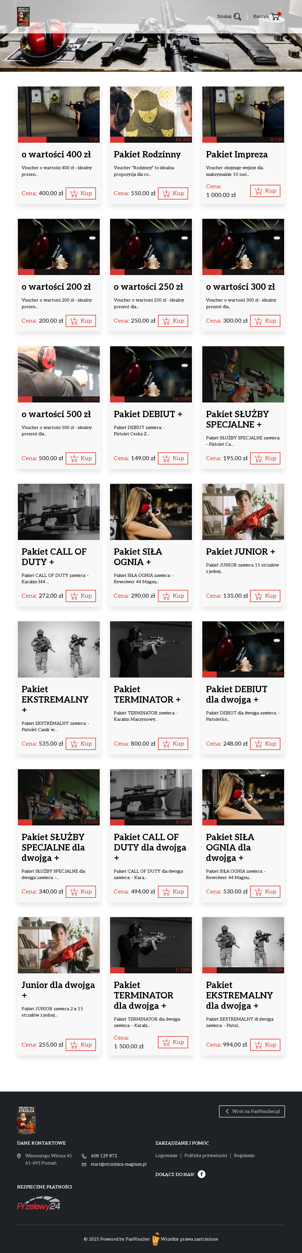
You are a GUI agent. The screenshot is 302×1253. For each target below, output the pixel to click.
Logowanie (166, 1155)
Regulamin (244, 1155)
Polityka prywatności (205, 1155)
